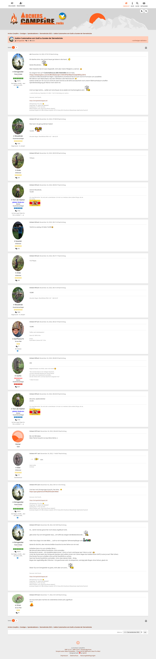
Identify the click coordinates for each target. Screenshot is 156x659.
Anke (19, 170)
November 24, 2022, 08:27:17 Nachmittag (47, 255)
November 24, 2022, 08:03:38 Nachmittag (47, 153)
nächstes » (143, 40)
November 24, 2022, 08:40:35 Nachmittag (47, 358)
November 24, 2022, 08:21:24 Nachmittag (47, 222)
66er (18, 467)
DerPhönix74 (19, 338)
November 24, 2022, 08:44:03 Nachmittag (48, 431)
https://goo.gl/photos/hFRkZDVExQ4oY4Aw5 (43, 491)
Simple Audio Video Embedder (65, 651)
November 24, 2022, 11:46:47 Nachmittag (48, 453)
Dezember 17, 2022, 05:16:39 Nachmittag (47, 594)
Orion (19, 605)
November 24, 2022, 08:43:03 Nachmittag (47, 394)
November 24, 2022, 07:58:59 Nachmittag (47, 119)
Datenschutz (74, 655)
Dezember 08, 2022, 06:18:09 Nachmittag (47, 525)
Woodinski (19, 136)
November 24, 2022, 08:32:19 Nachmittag (47, 321)
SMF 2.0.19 (68, 649)
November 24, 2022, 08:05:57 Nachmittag (47, 185)
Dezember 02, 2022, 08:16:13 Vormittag (47, 484)
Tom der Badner (19, 199)
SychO (85, 653)
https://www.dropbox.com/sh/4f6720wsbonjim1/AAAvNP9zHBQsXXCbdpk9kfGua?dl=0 (58, 74)
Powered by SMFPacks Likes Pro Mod (88, 651)
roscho (18, 375)
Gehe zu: (119, 632)
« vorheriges (136, 40)
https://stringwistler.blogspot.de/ (38, 100)
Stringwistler (20, 40)
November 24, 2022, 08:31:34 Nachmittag (47, 287)
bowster (19, 241)
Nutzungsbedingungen (87, 655)
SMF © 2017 (76, 649)
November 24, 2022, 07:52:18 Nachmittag (43, 54)
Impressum (64, 655)
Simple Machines (86, 649)
